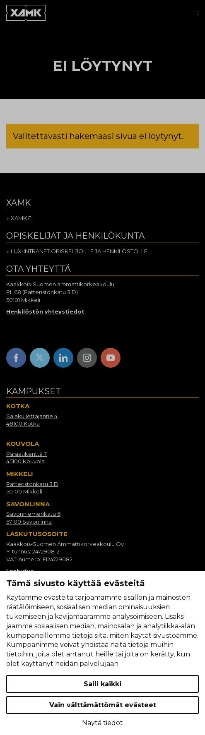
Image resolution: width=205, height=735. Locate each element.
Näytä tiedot (102, 723)
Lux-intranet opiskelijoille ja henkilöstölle (79, 251)
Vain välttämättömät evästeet (102, 705)
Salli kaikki (102, 684)
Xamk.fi (22, 218)
